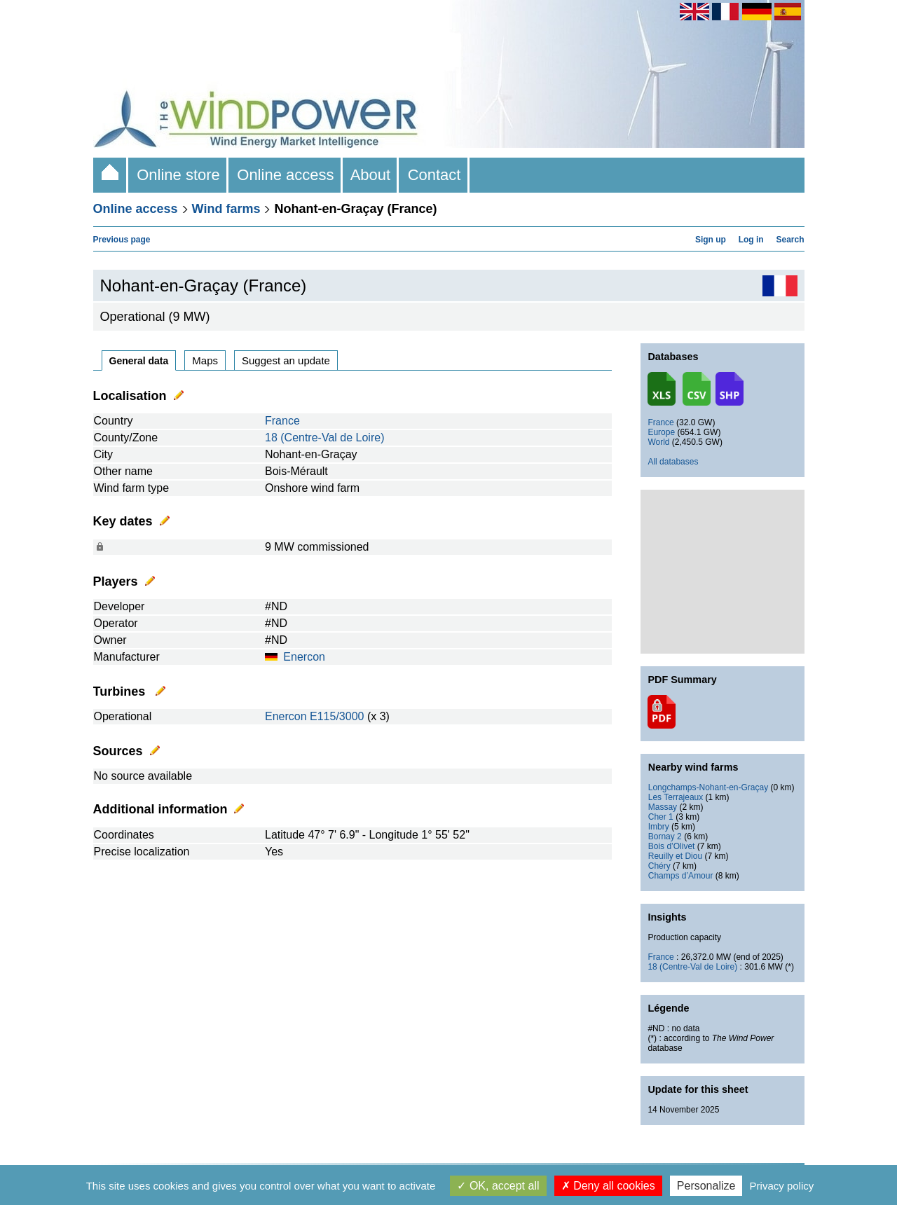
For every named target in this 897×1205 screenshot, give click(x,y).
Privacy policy (782, 1186)
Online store (178, 175)
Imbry (658, 827)
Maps (205, 360)
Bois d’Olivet (671, 846)
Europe (661, 432)
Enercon (304, 657)
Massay (662, 807)
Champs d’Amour (680, 876)
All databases (673, 462)
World (658, 442)
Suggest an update (286, 360)
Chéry (659, 866)
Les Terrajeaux (676, 797)
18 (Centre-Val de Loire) (324, 437)
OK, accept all (498, 1186)
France (282, 421)
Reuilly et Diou (675, 856)
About (371, 175)
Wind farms (226, 209)
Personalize (706, 1186)
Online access (285, 175)
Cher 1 (660, 817)
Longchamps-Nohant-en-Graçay (708, 787)
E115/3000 (337, 716)
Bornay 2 (665, 836)
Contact (434, 175)
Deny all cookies (608, 1186)
